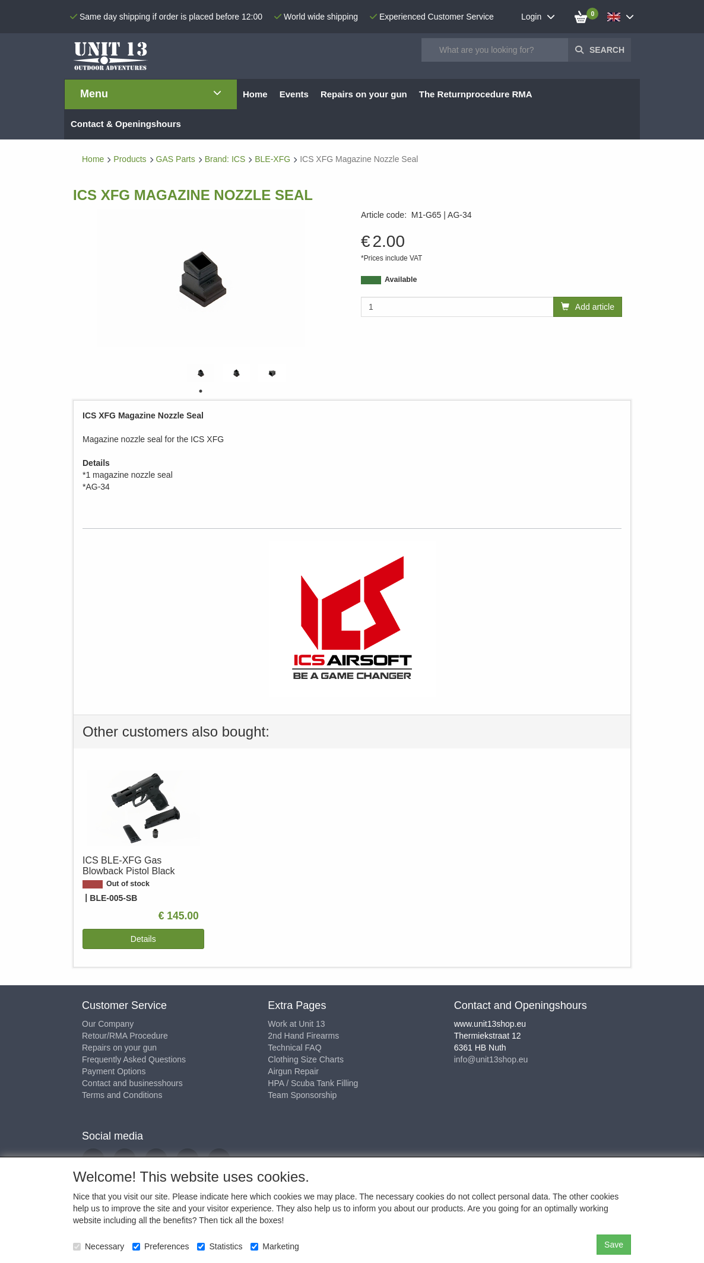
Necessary (98, 1246)
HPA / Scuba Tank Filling (313, 1083)
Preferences (160, 1246)
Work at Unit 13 (296, 1024)
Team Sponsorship (302, 1095)
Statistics (219, 1246)
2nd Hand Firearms (303, 1035)
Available (401, 279)
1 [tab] (201, 391)
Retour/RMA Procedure (125, 1035)
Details (143, 939)
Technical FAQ (294, 1047)
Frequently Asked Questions (134, 1059)
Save (613, 1244)
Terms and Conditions (122, 1095)
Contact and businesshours (132, 1083)
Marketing (274, 1246)
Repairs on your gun (119, 1047)
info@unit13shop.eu (491, 1059)
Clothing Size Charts (306, 1059)
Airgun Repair (293, 1071)
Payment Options (113, 1071)
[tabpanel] (200, 373)
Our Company (108, 1024)
